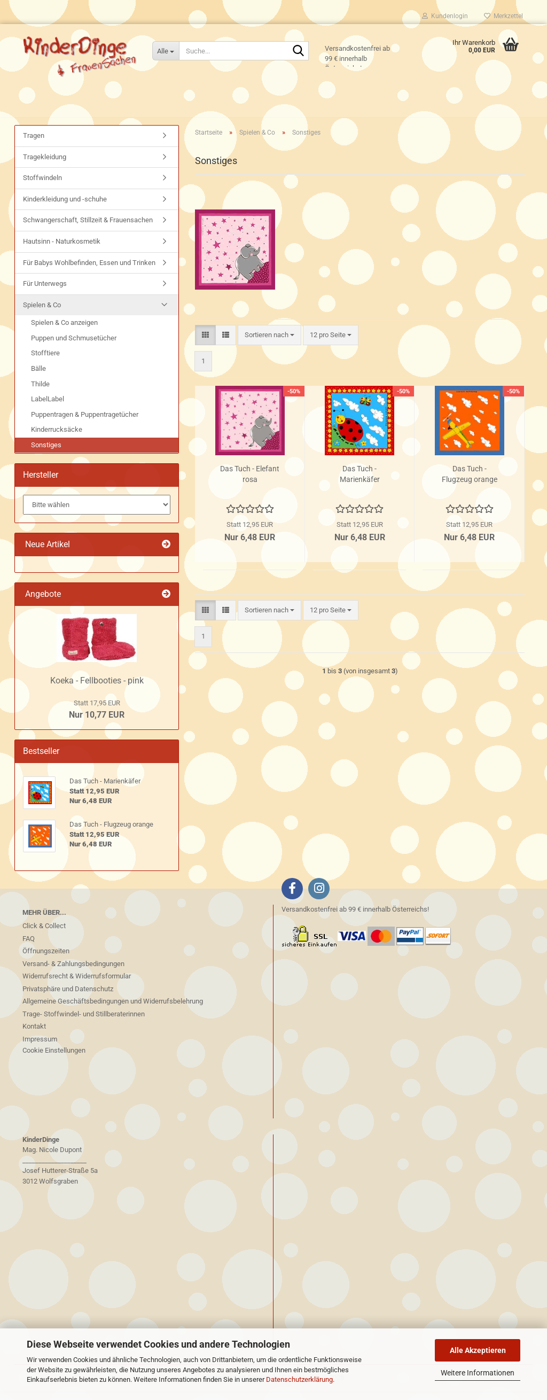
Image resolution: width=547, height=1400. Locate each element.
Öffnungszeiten (45, 959)
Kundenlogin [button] (445, 16)
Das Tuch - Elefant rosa (249, 482)
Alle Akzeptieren (478, 1350)
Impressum (39, 1048)
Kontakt (34, 1035)
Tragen (33, 144)
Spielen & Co (42, 313)
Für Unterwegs (45, 292)
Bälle (38, 377)
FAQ (28, 947)
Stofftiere (45, 361)
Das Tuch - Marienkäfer (360, 482)
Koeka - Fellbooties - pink (97, 689)
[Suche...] (165, 50)
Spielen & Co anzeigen (64, 331)
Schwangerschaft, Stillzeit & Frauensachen (88, 228)
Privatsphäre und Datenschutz (67, 997)
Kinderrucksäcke (56, 438)
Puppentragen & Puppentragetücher (84, 422)
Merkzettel (503, 16)
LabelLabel (47, 407)
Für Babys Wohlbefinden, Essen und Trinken (89, 271)
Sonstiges (46, 453)
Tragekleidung (44, 165)
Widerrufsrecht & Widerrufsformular (76, 985)
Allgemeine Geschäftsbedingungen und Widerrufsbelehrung (112, 1010)
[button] (205, 343)
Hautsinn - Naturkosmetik (61, 250)
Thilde (40, 392)
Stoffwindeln (42, 186)
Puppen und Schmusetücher (73, 347)
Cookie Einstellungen (53, 1059)
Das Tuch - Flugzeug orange (469, 482)
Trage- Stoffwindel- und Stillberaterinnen (83, 1022)
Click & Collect (44, 934)
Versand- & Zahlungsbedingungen (73, 972)
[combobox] (269, 343)
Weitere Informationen (477, 1372)
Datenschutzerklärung (299, 1379)
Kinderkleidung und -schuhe (65, 208)
